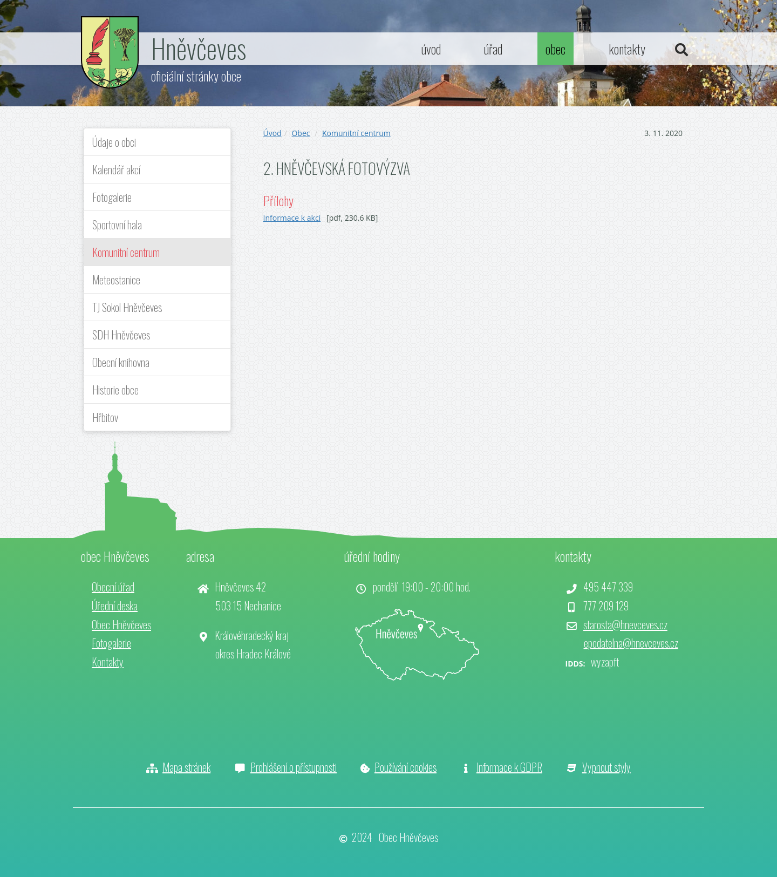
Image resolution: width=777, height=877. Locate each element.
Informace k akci (292, 218)
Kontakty (108, 662)
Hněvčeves (198, 47)
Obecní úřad (113, 587)
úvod (431, 48)
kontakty (627, 48)
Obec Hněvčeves (121, 624)
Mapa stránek (186, 767)
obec (555, 48)
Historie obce (115, 390)
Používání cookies (405, 767)
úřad (493, 48)
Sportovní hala (117, 224)
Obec (300, 133)
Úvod (272, 133)
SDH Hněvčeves (121, 335)
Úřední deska (115, 605)
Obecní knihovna (120, 362)
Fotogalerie (112, 197)
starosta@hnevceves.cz (625, 624)
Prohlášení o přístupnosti (293, 767)
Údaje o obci (114, 142)
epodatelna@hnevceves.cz (631, 643)
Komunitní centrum (126, 252)
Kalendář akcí (116, 169)
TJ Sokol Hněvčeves (127, 307)
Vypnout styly (606, 767)
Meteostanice (116, 279)
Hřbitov (105, 417)
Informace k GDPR (509, 767)
